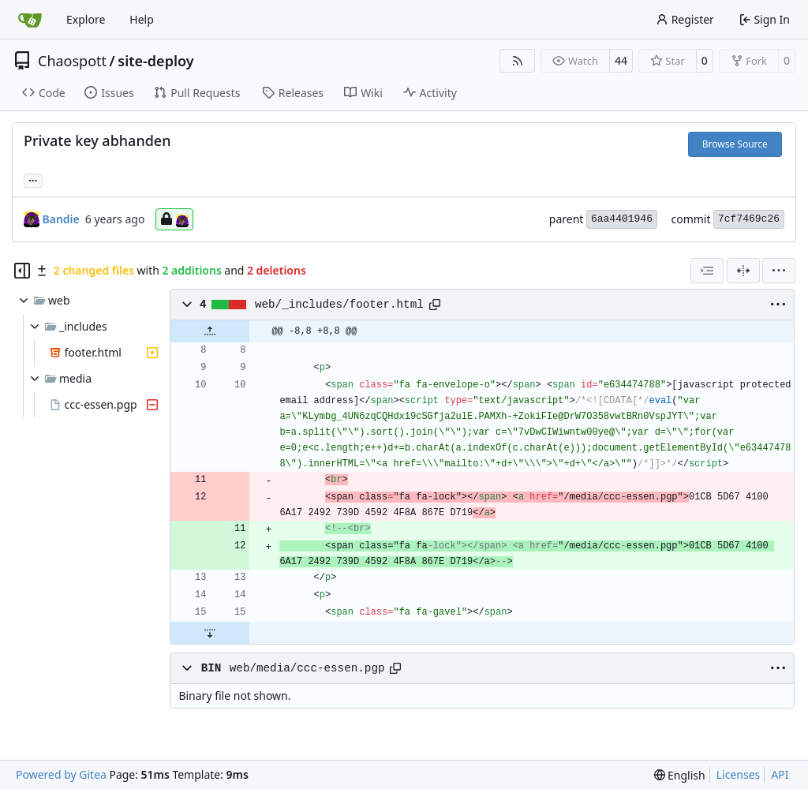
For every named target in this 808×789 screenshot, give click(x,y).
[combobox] (707, 270)
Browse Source (735, 144)
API (779, 774)
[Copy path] (435, 305)
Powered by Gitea (61, 774)
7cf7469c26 (749, 219)
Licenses (738, 774)
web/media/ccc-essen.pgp (307, 668)
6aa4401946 (622, 219)
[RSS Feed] (517, 61)
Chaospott (72, 61)
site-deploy (155, 61)
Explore (85, 19)
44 (621, 60)
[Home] (30, 20)
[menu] (778, 270)
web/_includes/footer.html (339, 304)
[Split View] (743, 270)
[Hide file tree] (22, 271)
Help (141, 19)
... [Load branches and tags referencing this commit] (33, 179)
